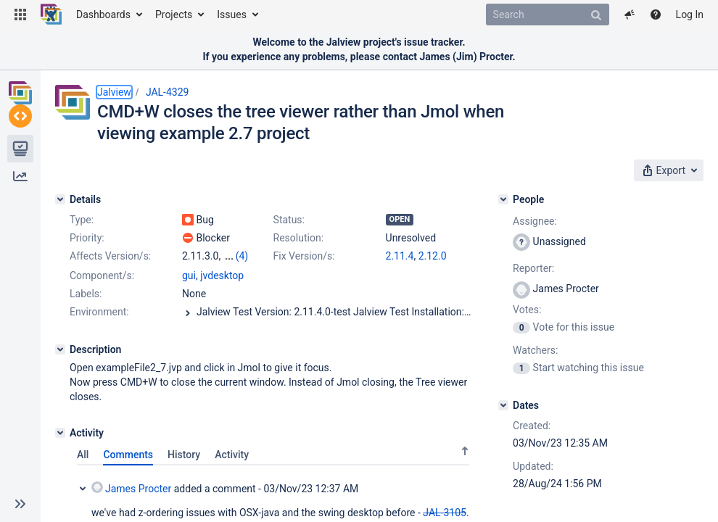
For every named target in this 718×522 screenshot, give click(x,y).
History (184, 454)
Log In (689, 14)
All (82, 454)
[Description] (60, 349)
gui (189, 275)
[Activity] (60, 433)
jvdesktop (222, 275)
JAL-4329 (167, 92)
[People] (503, 199)
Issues (232, 14)
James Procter (131, 487)
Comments (128, 454)
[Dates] (503, 405)
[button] (20, 14)
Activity (232, 454)
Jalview (114, 92)
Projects (173, 14)
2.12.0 (432, 256)
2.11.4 (400, 256)
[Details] (60, 199)
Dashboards (103, 14)
